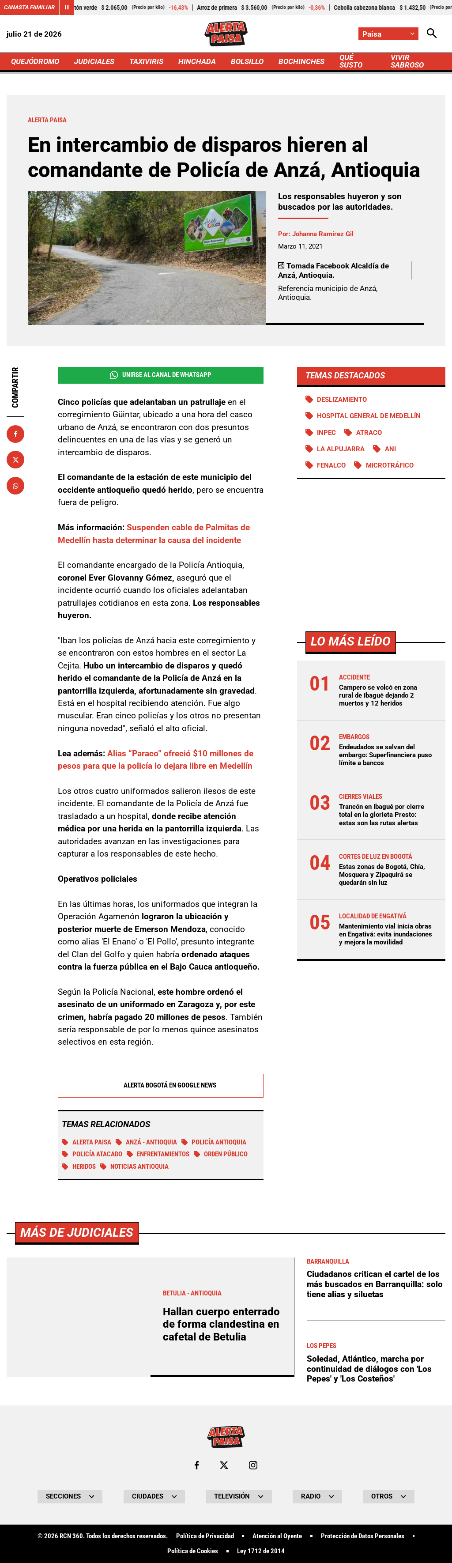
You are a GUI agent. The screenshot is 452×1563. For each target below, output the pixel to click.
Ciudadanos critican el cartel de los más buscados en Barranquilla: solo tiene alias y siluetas (375, 1531)
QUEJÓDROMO (35, 61)
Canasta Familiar (29, 7)
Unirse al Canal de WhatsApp (160, 375)
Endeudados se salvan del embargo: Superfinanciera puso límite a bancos (385, 755)
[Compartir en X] (15, 459)
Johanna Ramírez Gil (323, 234)
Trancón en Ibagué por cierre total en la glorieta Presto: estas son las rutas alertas (381, 815)
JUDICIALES (94, 61)
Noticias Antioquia (134, 1166)
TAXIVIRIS (146, 61)
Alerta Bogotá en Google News (160, 1085)
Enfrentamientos (158, 1154)
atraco (369, 433)
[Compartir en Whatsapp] (15, 486)
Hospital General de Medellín (369, 416)
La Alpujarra (341, 449)
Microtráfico (390, 465)
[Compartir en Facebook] (15, 434)
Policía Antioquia (214, 1142)
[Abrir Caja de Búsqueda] (432, 33)
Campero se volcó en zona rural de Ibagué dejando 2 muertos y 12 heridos (378, 695)
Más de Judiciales (76, 1479)
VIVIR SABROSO (407, 61)
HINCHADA (197, 61)
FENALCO (331, 465)
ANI (390, 449)
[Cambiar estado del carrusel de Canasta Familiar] (66, 7)
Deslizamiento (342, 400)
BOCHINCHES (301, 61)
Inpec (326, 433)
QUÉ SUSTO (350, 61)
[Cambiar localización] (388, 33)
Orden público (221, 1154)
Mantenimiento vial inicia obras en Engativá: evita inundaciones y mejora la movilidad (385, 934)
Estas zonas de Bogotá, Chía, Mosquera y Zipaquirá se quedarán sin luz (382, 875)
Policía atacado (92, 1154)
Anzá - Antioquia (146, 1142)
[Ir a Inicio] (225, 33)
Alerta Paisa (86, 1142)
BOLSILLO (247, 61)
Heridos (79, 1166)
